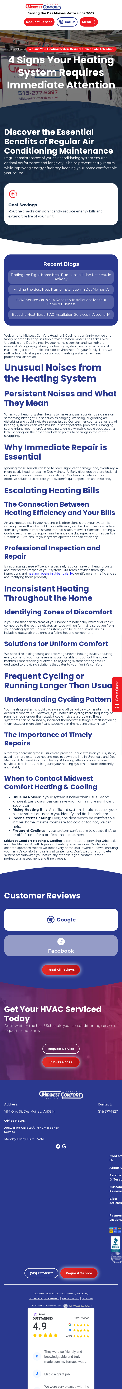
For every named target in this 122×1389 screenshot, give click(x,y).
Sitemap (87, 1298)
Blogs (19, 49)
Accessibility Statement (44, 1298)
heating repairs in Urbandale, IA (50, 573)
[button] (89, 22)
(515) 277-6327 (61, 1062)
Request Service (39, 22)
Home (9, 49)
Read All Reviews (61, 970)
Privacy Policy (70, 1298)
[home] (61, 7)
